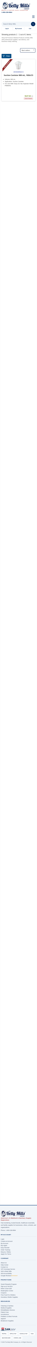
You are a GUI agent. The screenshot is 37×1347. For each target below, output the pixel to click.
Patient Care (5, 1312)
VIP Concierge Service (8, 1269)
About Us (4, 1263)
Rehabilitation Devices (8, 1310)
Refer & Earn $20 (6, 1288)
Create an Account (6, 1241)
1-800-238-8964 (11, 1230)
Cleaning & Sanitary (7, 1306)
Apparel (3, 1318)
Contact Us (4, 1267)
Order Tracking (5, 1250)
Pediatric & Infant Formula (9, 1316)
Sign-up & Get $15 (6, 1286)
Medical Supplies (6, 1308)
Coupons (4, 1293)
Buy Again (4, 1245)
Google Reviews (9, 1275)
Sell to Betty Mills (6, 1271)
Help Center (4, 1265)
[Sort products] (27, 50)
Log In (7, 28)
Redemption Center (7, 1291)
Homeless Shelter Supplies (9, 1297)
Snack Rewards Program (9, 1284)
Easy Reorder (5, 1247)
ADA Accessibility (6, 1273)
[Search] (33, 24)
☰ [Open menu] (33, 17)
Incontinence (5, 1314)
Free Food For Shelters (8, 1295)
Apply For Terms (6, 1254)
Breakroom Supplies (7, 1321)
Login (2, 1239)
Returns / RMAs (6, 1252)
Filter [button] (6, 56)
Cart (30, 28)
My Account (18, 28)
